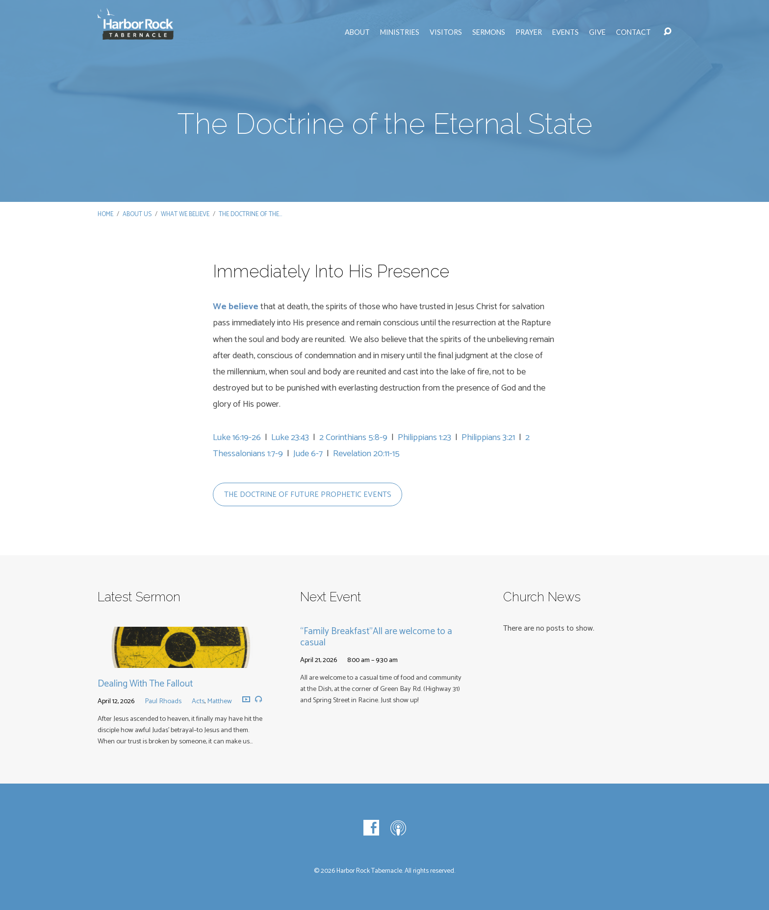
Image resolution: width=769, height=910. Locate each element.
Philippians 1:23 (424, 437)
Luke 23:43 (290, 437)
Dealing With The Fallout (145, 683)
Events (565, 32)
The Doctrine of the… (250, 214)
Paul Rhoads (163, 701)
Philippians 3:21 (488, 437)
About (357, 32)
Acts (198, 701)
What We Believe (185, 214)
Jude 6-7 (308, 453)
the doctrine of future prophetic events (307, 495)
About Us (137, 214)
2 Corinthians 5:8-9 (353, 437)
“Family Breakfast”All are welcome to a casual (376, 637)
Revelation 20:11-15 (366, 453)
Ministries (399, 32)
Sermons (488, 32)
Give (597, 32)
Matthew (219, 701)
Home (105, 214)
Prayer (528, 32)
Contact (633, 32)
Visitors (446, 32)
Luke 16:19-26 (237, 437)
